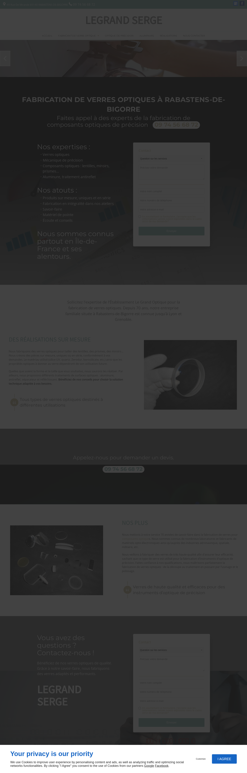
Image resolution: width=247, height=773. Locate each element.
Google (149, 766)
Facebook (161, 766)
